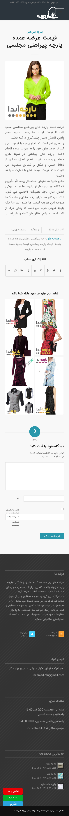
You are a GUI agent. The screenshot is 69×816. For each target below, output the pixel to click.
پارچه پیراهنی (34, 32)
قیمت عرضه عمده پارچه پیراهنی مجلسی (34, 42)
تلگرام (13, 804)
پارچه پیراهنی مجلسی (34, 239)
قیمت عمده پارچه (35, 249)
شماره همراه (13, 517)
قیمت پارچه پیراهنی (41, 244)
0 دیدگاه (34, 230)
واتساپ (13, 797)
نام (18, 498)
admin (14, 230)
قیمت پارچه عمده (19, 244)
